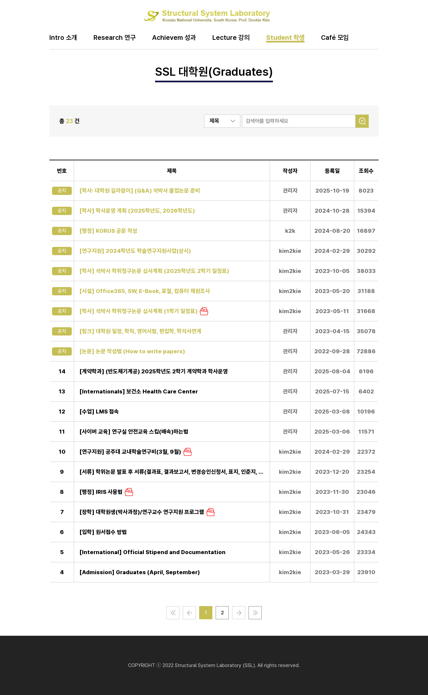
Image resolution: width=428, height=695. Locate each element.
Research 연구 (115, 37)
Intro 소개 (63, 37)
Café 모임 (335, 37)
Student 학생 (285, 37)
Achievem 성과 (174, 37)
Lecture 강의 (231, 37)
